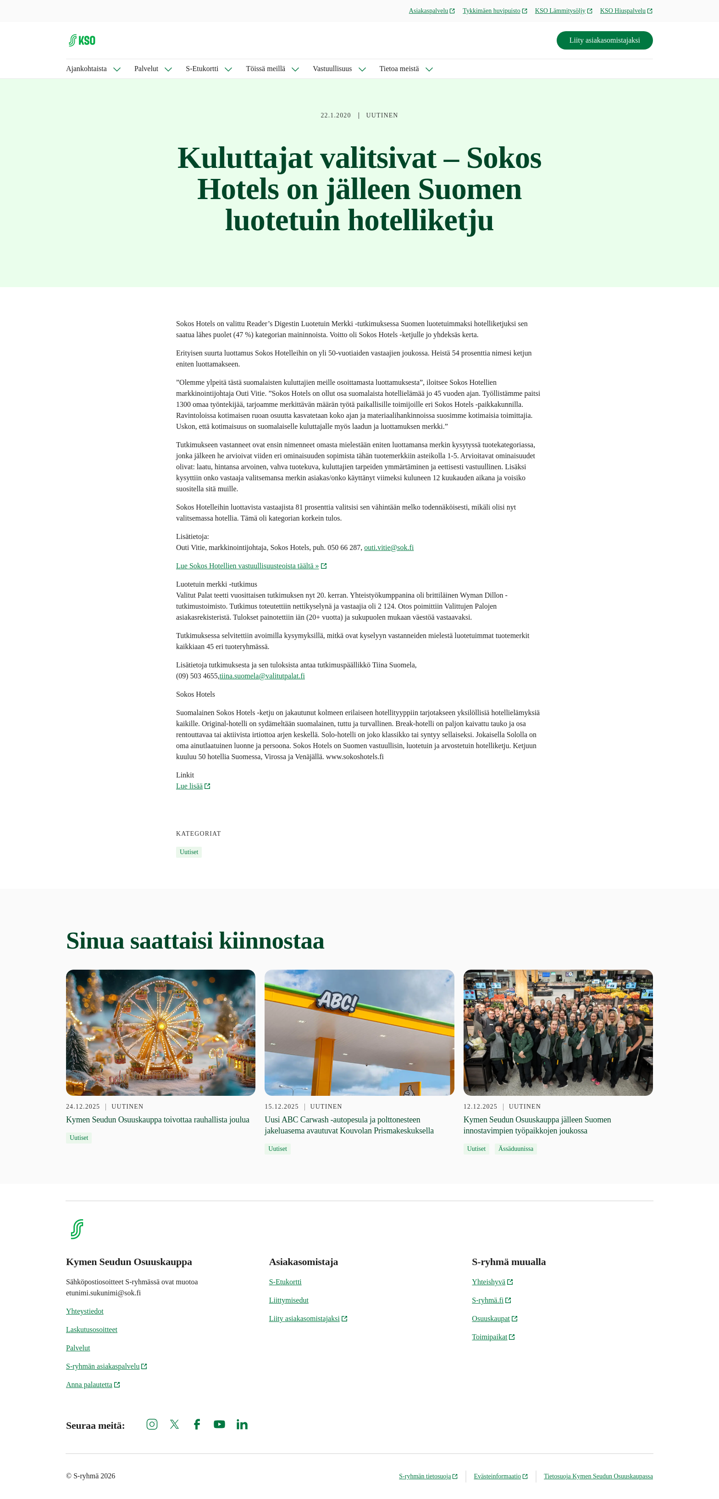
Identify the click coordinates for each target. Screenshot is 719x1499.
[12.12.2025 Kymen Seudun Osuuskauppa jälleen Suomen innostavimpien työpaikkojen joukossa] (558, 1062)
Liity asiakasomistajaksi (605, 40)
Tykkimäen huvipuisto (495, 10)
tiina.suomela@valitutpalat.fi (262, 676)
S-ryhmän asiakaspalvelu (107, 1366)
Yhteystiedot (85, 1311)
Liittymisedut (289, 1300)
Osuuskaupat (495, 1318)
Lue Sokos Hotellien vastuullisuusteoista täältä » (251, 566)
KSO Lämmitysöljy (564, 10)
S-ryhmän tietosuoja (428, 1476)
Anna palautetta (93, 1384)
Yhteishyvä (493, 1282)
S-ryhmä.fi (492, 1300)
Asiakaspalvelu (432, 10)
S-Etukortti (202, 68)
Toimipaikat (493, 1337)
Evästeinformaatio (501, 1476)
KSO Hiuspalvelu (626, 10)
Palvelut (146, 68)
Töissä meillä (265, 68)
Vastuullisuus (332, 68)
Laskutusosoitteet (91, 1329)
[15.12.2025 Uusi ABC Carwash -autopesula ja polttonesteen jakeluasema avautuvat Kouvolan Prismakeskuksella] (359, 1062)
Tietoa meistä (399, 68)
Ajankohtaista (86, 68)
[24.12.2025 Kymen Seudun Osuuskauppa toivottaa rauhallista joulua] (160, 1057)
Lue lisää (193, 786)
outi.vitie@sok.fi (389, 547)
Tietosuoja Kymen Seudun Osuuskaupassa (598, 1476)
